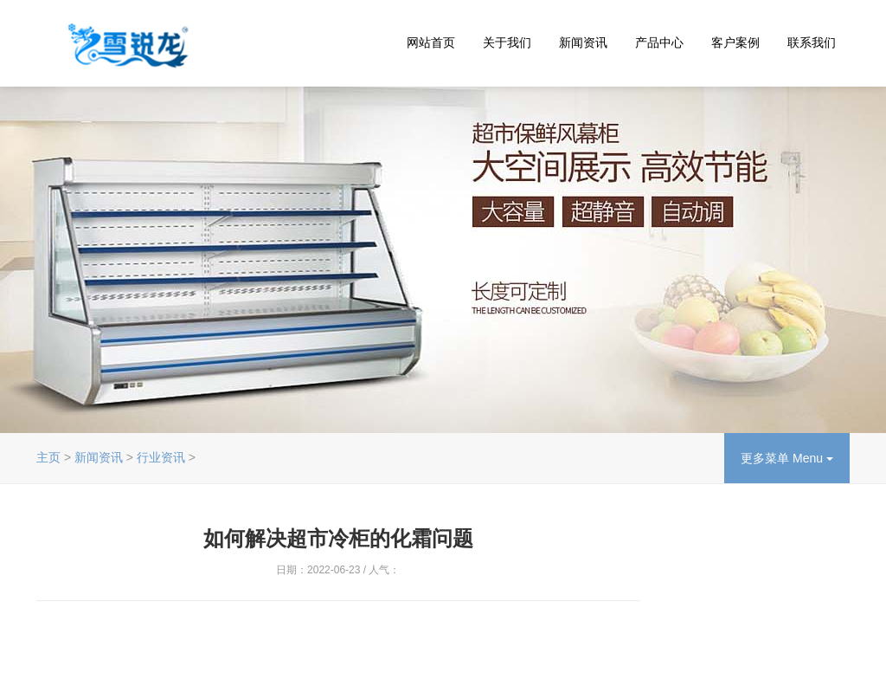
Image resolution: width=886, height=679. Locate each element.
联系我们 (811, 42)
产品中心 (659, 42)
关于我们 (507, 42)
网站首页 (431, 42)
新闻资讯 (583, 42)
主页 (48, 457)
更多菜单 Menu (787, 458)
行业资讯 (161, 457)
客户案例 (735, 42)
